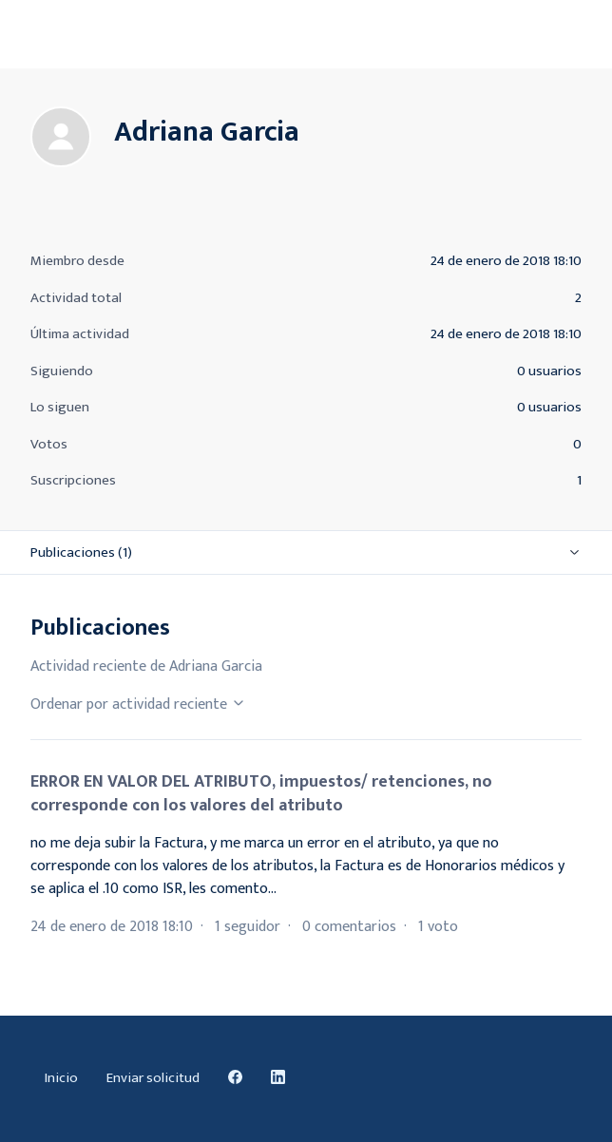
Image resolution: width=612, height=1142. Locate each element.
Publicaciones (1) (81, 552)
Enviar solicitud (153, 1078)
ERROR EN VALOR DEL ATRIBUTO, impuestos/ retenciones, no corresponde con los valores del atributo (261, 794)
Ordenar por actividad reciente (138, 704)
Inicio (61, 1078)
